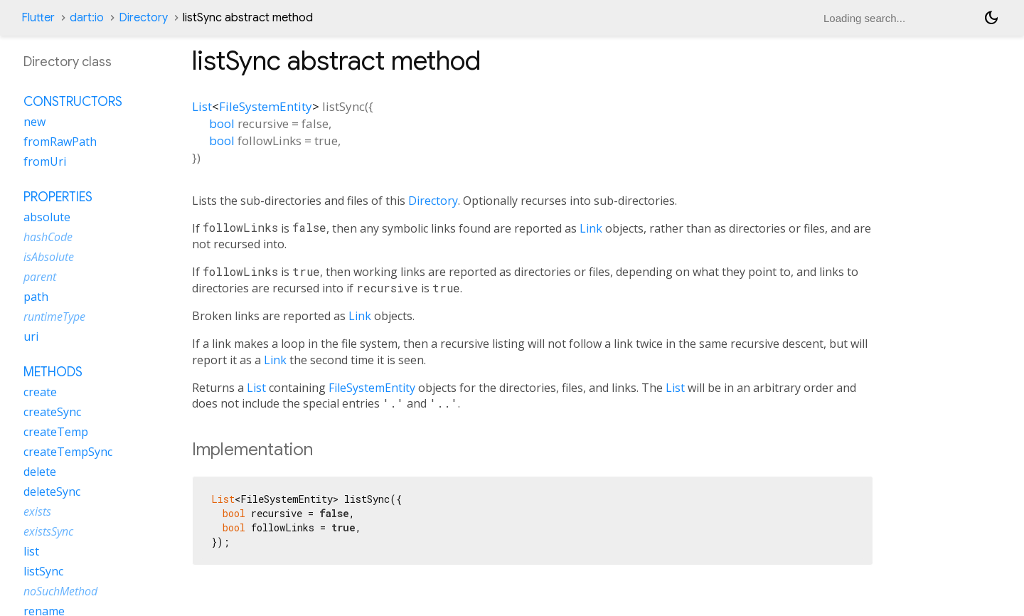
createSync (52, 412)
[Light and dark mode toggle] (991, 17)
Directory (143, 18)
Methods (52, 372)
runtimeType (54, 316)
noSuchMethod (60, 591)
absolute (46, 217)
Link (591, 228)
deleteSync (51, 491)
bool (222, 123)
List (202, 106)
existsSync (48, 531)
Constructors (72, 102)
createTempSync (67, 452)
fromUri (44, 161)
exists (37, 511)
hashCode (48, 237)
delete (39, 471)
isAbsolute (48, 257)
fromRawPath (60, 141)
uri (30, 336)
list (31, 551)
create (40, 392)
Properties (57, 197)
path (35, 296)
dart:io (87, 18)
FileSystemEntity (265, 106)
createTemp (55, 432)
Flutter (38, 18)
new (34, 121)
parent (39, 277)
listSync (43, 571)
